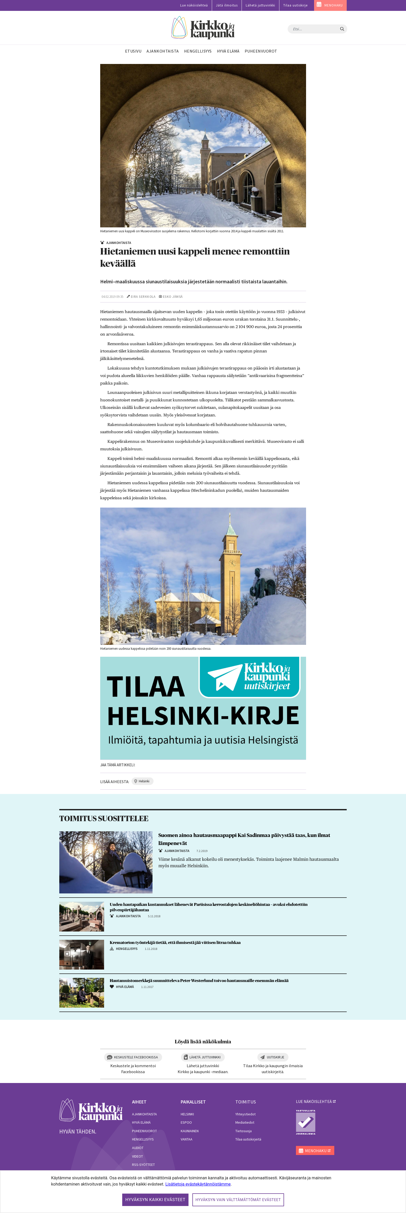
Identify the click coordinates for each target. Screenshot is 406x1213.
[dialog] (203, 1191)
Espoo (186, 1122)
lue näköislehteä (314, 1101)
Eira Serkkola (143, 296)
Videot (137, 1156)
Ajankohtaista (144, 1114)
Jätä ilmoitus (227, 5)
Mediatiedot (244, 1122)
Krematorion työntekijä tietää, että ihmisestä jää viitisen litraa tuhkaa (175, 943)
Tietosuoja (243, 1131)
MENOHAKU (333, 5)
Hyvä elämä (141, 1122)
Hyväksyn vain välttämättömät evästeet (238, 1200)
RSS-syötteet (143, 1164)
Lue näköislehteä (194, 5)
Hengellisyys (143, 1139)
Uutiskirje (275, 1057)
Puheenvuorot (144, 1131)
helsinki (144, 781)
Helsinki (187, 1114)
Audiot (137, 1147)
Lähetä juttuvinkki (260, 5)
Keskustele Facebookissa (136, 1057)
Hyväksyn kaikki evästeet (155, 1199)
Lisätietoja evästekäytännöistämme (198, 1184)
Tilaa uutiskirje (295, 5)
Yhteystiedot (245, 1114)
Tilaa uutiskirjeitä (248, 1139)
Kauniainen (190, 1131)
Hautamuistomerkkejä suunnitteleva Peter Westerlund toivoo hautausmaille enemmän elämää (199, 981)
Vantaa (186, 1139)
